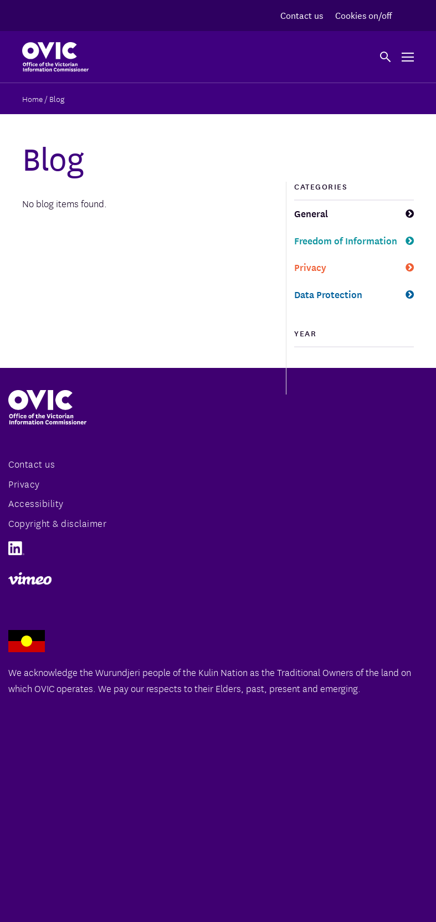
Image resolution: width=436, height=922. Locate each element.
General (311, 213)
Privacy (310, 267)
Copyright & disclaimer (57, 523)
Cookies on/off (363, 15)
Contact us (301, 15)
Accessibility (36, 503)
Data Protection (328, 294)
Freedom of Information (345, 240)
